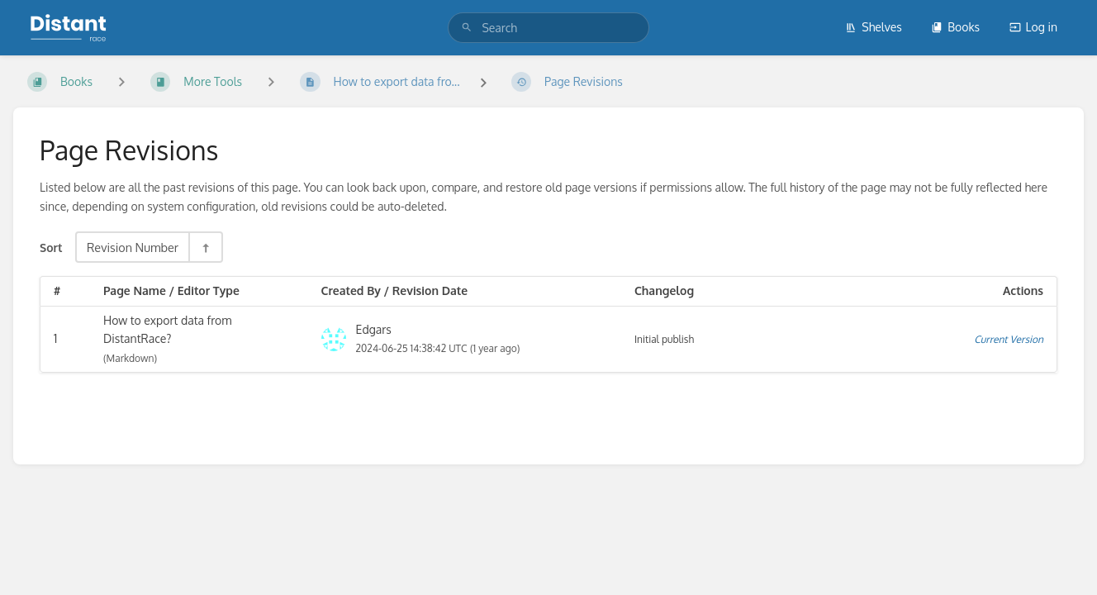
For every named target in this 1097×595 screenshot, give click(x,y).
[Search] (467, 28)
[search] (548, 27)
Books (955, 27)
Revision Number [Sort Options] (132, 247)
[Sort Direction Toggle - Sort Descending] (204, 247)
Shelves (873, 27)
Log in (1033, 27)
